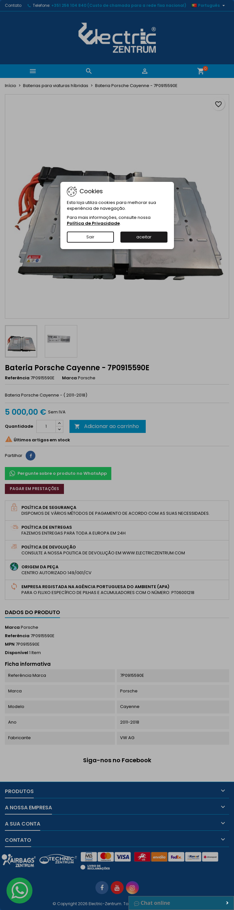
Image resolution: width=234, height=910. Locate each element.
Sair (90, 237)
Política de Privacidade (93, 223)
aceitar (144, 237)
